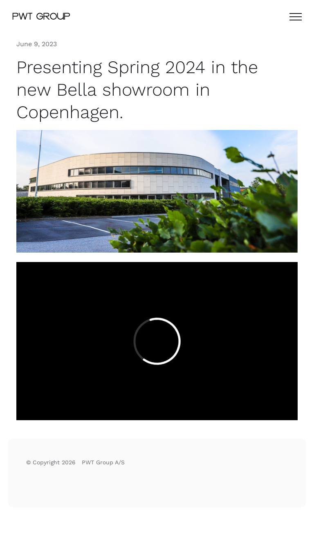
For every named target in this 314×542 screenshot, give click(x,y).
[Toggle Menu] (295, 16)
